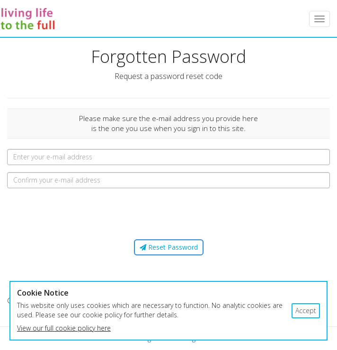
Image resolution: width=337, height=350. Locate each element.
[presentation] (168, 213)
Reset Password (169, 247)
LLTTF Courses (32, 19)
